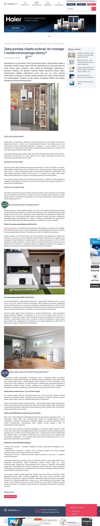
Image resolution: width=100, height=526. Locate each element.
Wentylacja (25, 5)
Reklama (81, 4)
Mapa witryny (75, 511)
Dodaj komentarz (10, 496)
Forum (89, 1)
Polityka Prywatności (78, 516)
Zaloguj (71, 4)
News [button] (93, 1)
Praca (77, 1)
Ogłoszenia (71, 1)
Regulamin (75, 514)
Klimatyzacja (36, 5)
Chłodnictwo (58, 5)
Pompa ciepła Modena (11, 228)
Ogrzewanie (48, 5)
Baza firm (83, 1)
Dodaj (91, 4)
